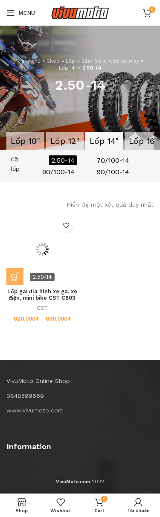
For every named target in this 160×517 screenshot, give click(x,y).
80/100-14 (58, 172)
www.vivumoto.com (35, 410)
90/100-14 (113, 172)
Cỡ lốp (15, 164)
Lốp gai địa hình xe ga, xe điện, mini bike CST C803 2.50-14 (42, 297)
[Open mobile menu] (20, 12)
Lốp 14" (67, 68)
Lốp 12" (64, 141)
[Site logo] (80, 12)
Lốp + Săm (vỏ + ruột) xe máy (102, 61)
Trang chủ (29, 61)
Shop (53, 61)
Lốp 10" (25, 141)
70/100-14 (112, 160)
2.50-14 (63, 160)
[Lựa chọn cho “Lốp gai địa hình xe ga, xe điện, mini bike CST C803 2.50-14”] (14, 276)
